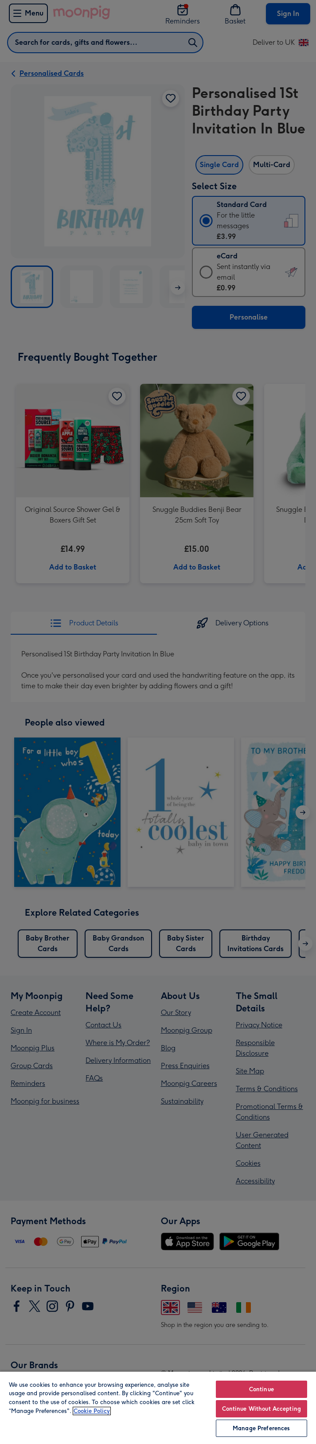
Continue (261, 1389)
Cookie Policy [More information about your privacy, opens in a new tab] (92, 1411)
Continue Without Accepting (261, 1408)
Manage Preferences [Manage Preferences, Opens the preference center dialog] (261, 1428)
